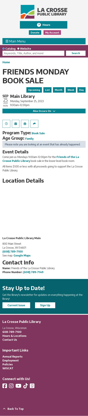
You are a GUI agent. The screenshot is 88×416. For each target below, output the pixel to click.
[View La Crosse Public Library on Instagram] (11, 386)
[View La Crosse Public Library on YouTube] (18, 386)
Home (6, 62)
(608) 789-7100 (12, 251)
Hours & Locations (14, 335)
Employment (10, 360)
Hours (48, 25)
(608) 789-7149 (33, 272)
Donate (35, 32)
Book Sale (38, 133)
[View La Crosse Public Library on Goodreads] (32, 386)
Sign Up (45, 305)
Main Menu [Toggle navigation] (16, 41)
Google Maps (22, 255)
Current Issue (16, 305)
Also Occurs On (44, 111)
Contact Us (9, 339)
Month (58, 90)
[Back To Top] (44, 409)
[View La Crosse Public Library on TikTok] (26, 386)
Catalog (10, 48)
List (47, 90)
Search (76, 53)
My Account (52, 32)
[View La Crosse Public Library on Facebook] (5, 386)
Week (70, 90)
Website (25, 48)
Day (81, 90)
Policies (7, 364)
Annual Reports (12, 356)
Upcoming (34, 90)
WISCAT (7, 368)
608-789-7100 (12, 332)
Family (29, 138)
